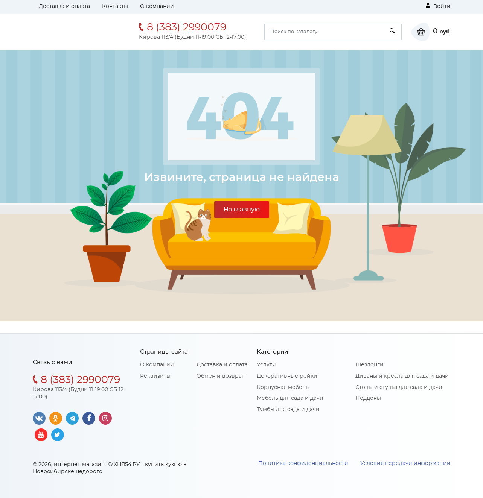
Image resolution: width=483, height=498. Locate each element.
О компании (157, 6)
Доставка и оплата (64, 6)
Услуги (266, 364)
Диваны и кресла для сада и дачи (402, 376)
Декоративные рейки (287, 376)
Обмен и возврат (220, 376)
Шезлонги (369, 364)
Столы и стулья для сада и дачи (398, 387)
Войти (438, 6)
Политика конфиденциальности (303, 463)
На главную (242, 209)
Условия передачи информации (405, 463)
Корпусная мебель (283, 387)
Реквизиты (155, 376)
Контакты (115, 6)
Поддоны (368, 398)
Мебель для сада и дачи (290, 398)
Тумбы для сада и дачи (288, 409)
